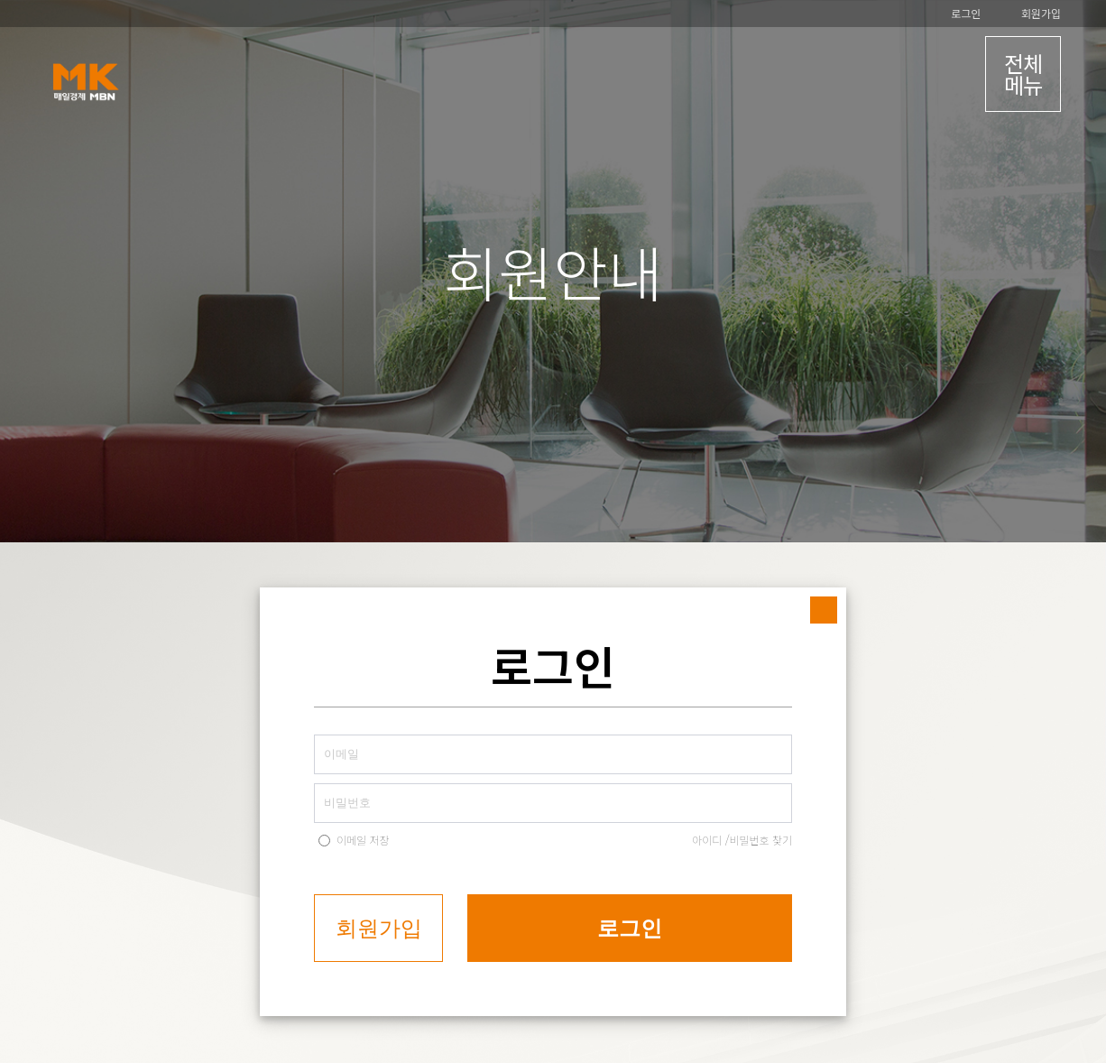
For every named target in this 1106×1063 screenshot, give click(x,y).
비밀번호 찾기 (760, 839)
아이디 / (710, 839)
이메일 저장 (363, 839)
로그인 (966, 13)
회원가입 (1041, 13)
